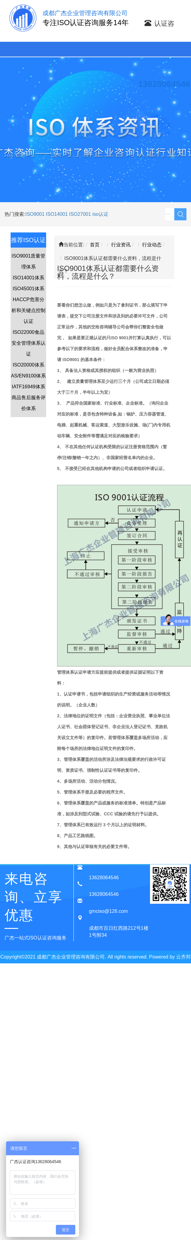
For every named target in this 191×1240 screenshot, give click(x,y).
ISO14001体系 (28, 277)
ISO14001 (57, 214)
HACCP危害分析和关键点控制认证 (29, 310)
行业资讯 (121, 244)
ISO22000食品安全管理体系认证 (29, 343)
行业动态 (152, 244)
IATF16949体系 (28, 386)
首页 (95, 244)
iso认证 (100, 214)
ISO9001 (34, 214)
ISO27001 (80, 214)
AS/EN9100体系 (28, 375)
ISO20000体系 (28, 364)
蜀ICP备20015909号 (101, 969)
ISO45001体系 (28, 288)
